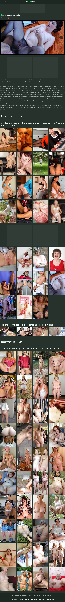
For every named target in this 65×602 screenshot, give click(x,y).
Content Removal (24, 599)
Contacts (13, 599)
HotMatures (32, 1)
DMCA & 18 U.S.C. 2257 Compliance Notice (43, 599)
